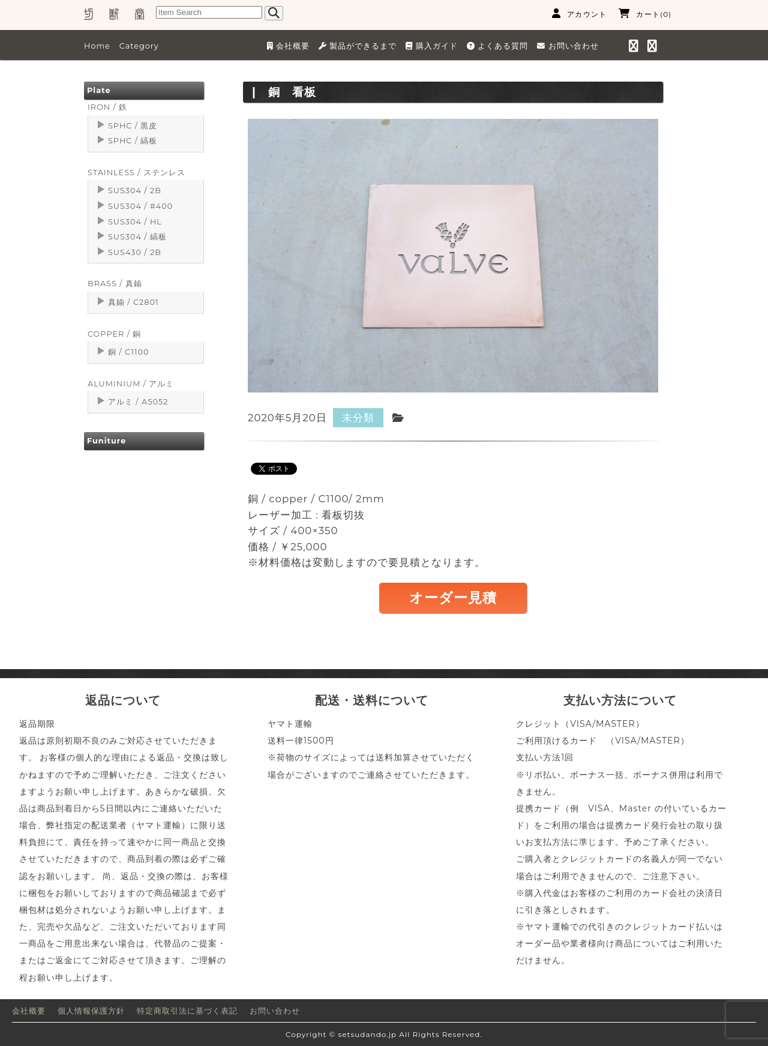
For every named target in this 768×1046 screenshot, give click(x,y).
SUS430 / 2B (134, 252)
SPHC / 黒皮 (132, 125)
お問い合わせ (275, 1010)
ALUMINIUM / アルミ (131, 383)
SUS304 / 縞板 (137, 236)
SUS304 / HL (135, 221)
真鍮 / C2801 (133, 302)
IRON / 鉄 (107, 107)
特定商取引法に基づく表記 (187, 1010)
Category (139, 45)
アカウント (579, 13)
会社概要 (29, 1010)
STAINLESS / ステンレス (136, 172)
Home (97, 45)
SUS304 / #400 (140, 206)
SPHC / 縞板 (132, 140)
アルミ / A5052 (138, 401)
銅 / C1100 (128, 351)
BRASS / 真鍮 (115, 283)
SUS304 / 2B (134, 190)
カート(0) (645, 13)
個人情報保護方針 (91, 1010)
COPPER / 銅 (114, 333)
